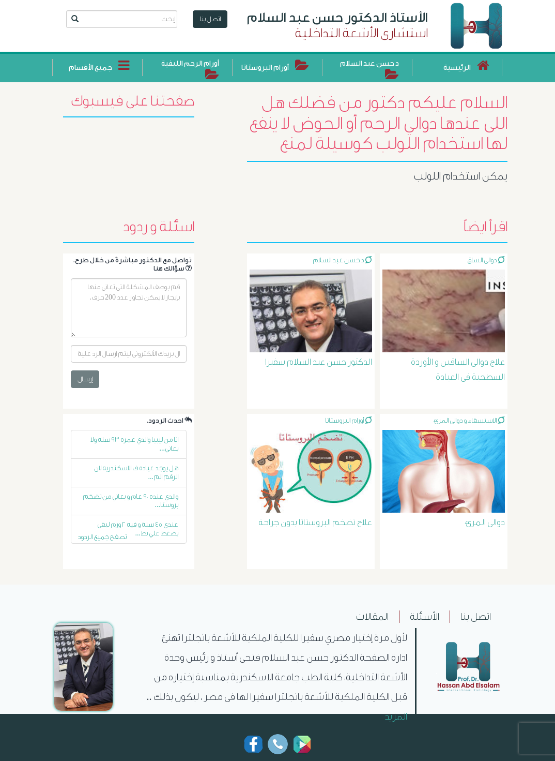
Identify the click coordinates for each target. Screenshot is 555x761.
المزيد (395, 716)
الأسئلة (424, 616)
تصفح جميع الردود (102, 537)
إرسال (85, 379)
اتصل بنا (210, 19)
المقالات (372, 616)
